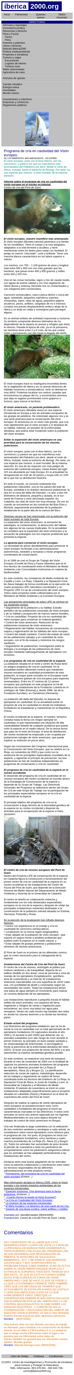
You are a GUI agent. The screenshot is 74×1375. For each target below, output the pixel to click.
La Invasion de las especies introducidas (29, 1203)
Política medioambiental (16, 51)
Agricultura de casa (14, 72)
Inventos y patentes (14, 42)
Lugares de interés (14, 63)
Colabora (39, 1356)
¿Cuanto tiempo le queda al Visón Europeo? (31, 1197)
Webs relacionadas (13, 69)
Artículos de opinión (14, 78)
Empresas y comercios (16, 102)
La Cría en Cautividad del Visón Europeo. (29, 1200)
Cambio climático (12, 84)
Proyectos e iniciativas (15, 54)
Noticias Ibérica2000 (14, 48)
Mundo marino (11, 93)
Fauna (7, 36)
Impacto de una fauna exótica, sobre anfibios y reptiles (37, 1209)
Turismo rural (11, 66)
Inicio (7, 14)
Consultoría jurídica (14, 28)
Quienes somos (40, 16)
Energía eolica (11, 87)
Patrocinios (21, 14)
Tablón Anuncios (62, 16)
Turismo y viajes (12, 57)
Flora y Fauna (11, 33)
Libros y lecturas (12, 45)
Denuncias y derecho (15, 30)
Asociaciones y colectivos (17, 99)
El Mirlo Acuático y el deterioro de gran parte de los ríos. (37, 1206)
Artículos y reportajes (15, 25)
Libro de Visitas (19, 1356)
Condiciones (56, 1356)
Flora (7, 39)
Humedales (9, 90)
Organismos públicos (15, 105)
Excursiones (11, 60)
